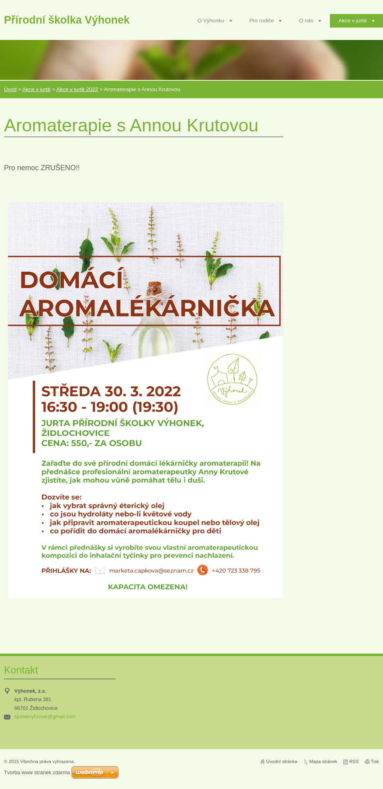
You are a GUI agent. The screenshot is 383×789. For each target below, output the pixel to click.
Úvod (10, 89)
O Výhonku (210, 21)
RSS (354, 761)
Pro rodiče (261, 21)
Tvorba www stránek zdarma (37, 772)
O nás (306, 21)
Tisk (375, 761)
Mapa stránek (323, 761)
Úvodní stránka (281, 761)
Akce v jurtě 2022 (77, 89)
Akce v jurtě (352, 21)
